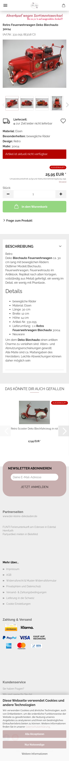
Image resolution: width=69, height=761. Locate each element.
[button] (8, 194)
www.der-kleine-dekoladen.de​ (20, 516)
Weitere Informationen (35, 753)
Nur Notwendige (34, 744)
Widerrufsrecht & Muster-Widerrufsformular (31, 580)
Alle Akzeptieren (34, 734)
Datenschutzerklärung (38, 726)
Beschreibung (19, 246)
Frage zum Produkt (19, 220)
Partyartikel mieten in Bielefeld (20, 534)
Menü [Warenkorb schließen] (5, 5)
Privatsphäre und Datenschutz (23, 586)
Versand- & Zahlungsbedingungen (26, 592)
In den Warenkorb (30, 206)
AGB (8, 574)
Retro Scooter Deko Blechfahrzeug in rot (34, 428)
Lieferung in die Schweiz (20, 598)
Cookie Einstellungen (18, 603)
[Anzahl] (34, 194)
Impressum (12, 569)
